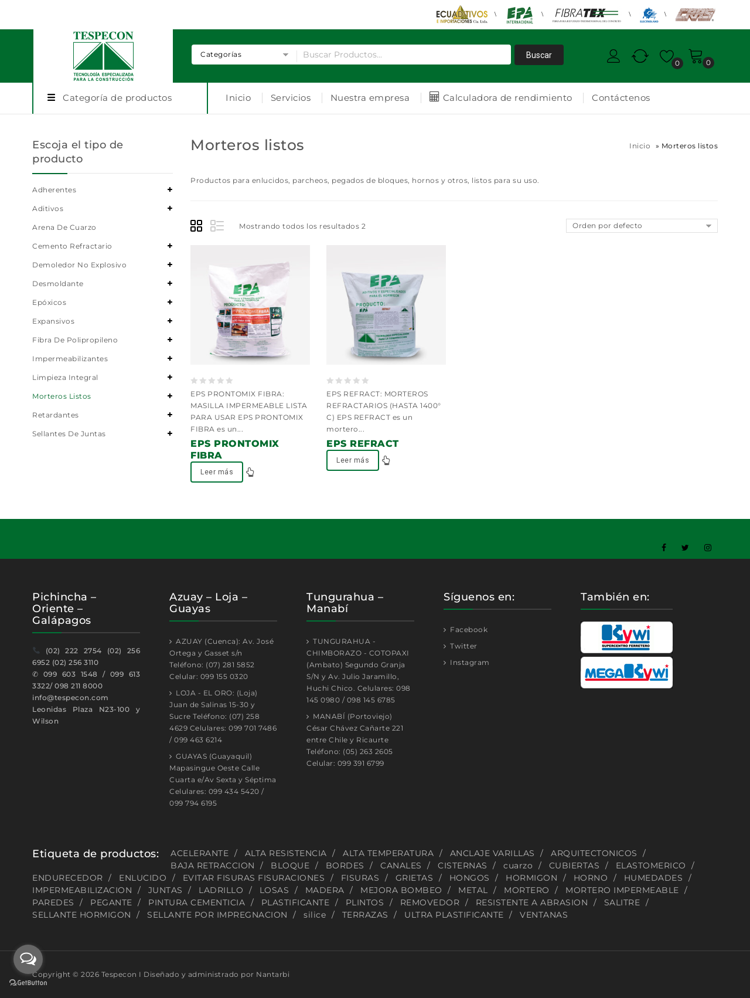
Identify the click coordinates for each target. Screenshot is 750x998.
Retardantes (55, 414)
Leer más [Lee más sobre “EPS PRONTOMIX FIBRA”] (216, 472)
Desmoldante (58, 283)
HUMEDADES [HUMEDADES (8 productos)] (653, 878)
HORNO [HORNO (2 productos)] (591, 878)
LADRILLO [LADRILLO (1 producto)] (221, 890)
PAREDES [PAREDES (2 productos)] (53, 902)
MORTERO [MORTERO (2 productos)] (527, 890)
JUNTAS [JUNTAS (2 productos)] (165, 890)
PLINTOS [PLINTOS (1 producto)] (365, 902)
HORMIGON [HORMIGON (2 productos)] (531, 878)
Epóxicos (49, 302)
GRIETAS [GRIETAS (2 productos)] (415, 878)
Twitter (463, 645)
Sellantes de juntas (69, 433)
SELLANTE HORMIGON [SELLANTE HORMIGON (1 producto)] (81, 914)
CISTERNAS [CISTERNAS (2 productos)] (463, 865)
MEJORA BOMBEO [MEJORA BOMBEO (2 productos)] (401, 890)
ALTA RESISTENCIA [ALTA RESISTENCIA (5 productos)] (286, 853)
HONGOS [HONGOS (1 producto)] (469, 878)
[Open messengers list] (28, 959)
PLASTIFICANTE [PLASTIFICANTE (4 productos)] (295, 902)
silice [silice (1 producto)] (315, 914)
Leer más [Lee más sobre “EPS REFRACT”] (352, 460)
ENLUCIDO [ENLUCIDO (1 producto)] (142, 878)
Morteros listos (61, 396)
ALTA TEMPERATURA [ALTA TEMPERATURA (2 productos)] (388, 853)
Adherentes (54, 189)
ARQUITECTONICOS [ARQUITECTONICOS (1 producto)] (594, 853)
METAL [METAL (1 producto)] (473, 890)
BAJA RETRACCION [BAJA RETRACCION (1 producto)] (213, 865)
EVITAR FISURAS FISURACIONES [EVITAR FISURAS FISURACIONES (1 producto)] (254, 878)
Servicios (291, 97)
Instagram (469, 662)
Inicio (238, 97)
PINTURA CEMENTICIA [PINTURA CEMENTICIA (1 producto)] (196, 902)
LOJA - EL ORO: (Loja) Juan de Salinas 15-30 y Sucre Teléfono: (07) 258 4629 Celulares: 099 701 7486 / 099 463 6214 (223, 716)
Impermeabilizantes (70, 358)
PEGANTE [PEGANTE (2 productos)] (111, 902)
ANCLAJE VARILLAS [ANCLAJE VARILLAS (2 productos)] (492, 853)
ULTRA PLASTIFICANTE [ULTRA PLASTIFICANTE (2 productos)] (454, 914)
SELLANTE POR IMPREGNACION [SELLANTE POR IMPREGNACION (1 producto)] (217, 914)
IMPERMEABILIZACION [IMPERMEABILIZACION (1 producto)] (82, 890)
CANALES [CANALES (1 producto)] (401, 865)
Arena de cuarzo (64, 227)
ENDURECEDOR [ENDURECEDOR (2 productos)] (67, 878)
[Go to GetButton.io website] (28, 984)
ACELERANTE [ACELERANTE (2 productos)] (200, 853)
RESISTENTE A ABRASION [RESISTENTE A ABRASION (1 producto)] (532, 902)
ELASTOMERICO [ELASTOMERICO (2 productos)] (651, 865)
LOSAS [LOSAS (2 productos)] (274, 890)
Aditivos (47, 208)
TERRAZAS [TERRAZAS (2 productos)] (365, 914)
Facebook (468, 629)
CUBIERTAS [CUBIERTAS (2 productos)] (574, 865)
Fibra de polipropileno (75, 339)
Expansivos (53, 321)
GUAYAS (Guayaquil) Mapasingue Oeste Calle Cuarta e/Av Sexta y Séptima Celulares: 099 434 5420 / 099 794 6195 (223, 779)
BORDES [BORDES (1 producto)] (345, 865)
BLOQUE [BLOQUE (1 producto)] (290, 865)
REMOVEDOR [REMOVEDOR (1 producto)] (430, 902)
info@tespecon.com (70, 697)
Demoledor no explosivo (79, 264)
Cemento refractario (72, 246)
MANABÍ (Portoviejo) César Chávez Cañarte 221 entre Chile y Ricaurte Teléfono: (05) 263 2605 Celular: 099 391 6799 (354, 740)
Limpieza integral (65, 377)
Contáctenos (621, 97)
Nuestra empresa (370, 97)
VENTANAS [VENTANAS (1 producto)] (544, 914)
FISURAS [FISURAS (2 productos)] (360, 878)
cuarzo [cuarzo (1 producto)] (518, 865)
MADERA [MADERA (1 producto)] (325, 890)
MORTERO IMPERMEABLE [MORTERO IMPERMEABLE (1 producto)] (622, 890)
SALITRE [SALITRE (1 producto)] (622, 902)
